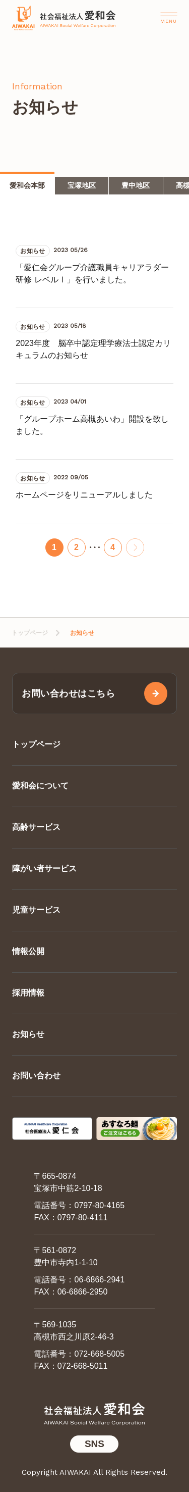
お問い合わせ (36, 1075)
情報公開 (28, 951)
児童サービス (36, 910)
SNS (94, 1443)
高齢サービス (36, 827)
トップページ (30, 632)
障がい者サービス (44, 868)
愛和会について (40, 785)
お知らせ (28, 1034)
